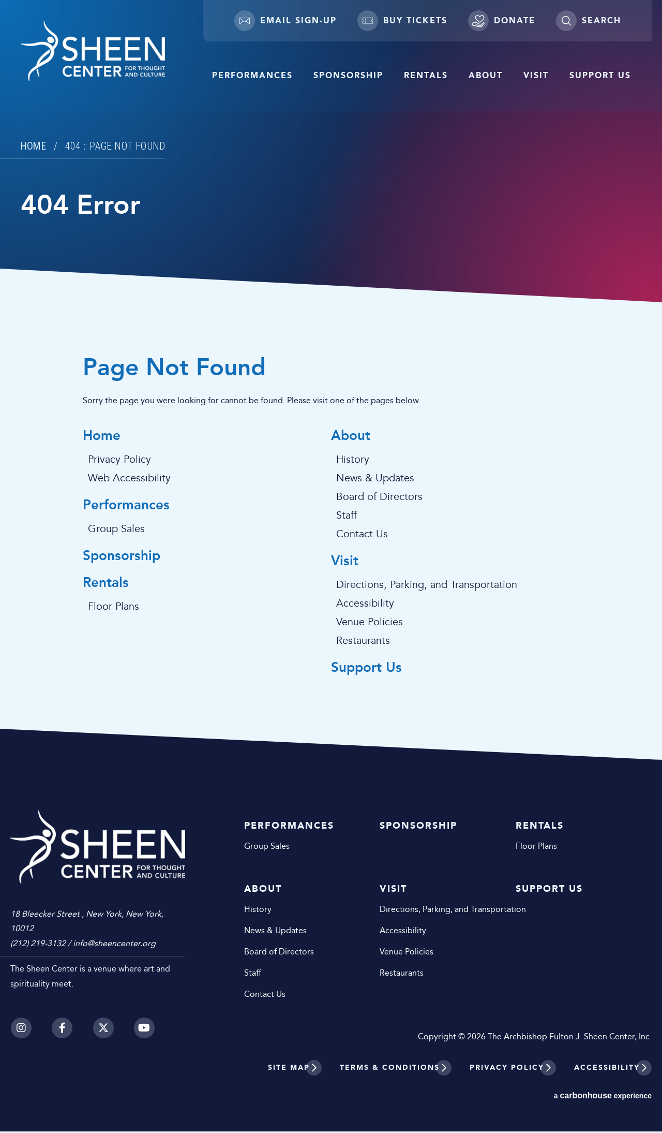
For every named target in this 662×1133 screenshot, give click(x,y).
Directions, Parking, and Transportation (426, 586)
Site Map (289, 1069)
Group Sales (116, 530)
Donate (501, 20)
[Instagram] (20, 1017)
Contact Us (362, 534)
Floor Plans (113, 608)
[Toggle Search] (588, 20)
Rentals (426, 75)
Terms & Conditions (390, 1069)
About (486, 75)
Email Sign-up (285, 20)
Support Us (600, 75)
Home (34, 146)
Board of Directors (379, 497)
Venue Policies (369, 623)
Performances (252, 75)
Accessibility (365, 604)
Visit (536, 75)
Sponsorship (348, 75)
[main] (331, 380)
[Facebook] (62, 1017)
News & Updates (375, 479)
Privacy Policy (119, 460)
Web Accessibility (129, 479)
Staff (346, 516)
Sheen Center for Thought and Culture (111, 53)
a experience (603, 1097)
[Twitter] (103, 1017)
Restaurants (363, 642)
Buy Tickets (402, 20)
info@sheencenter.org (114, 933)
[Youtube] (144, 1017)
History (352, 460)
